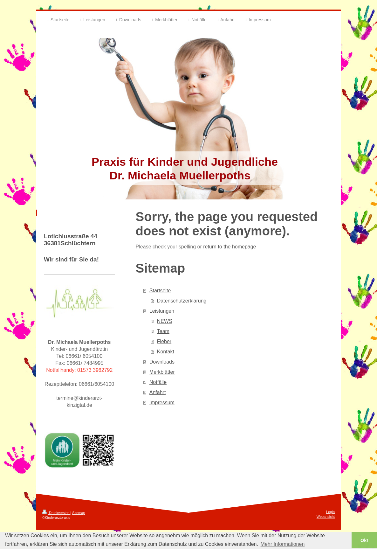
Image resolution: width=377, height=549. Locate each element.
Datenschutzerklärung (182, 300)
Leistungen (161, 311)
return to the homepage (229, 246)
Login (330, 512)
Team (163, 331)
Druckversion (56, 513)
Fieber (164, 341)
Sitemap (78, 513)
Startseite (160, 290)
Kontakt (165, 351)
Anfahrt (157, 392)
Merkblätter (162, 372)
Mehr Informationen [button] (283, 544)
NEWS (164, 321)
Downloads (162, 362)
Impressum (162, 402)
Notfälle (158, 382)
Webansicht (326, 516)
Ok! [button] (364, 540)
